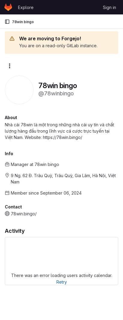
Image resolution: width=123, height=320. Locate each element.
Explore (26, 7)
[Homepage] (8, 7)
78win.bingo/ (24, 213)
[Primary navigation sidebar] (7, 21)
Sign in (109, 7)
